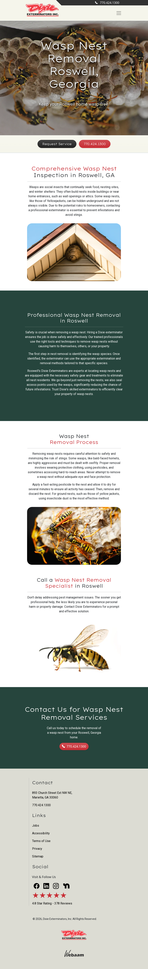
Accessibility (41, 833)
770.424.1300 (107, 3)
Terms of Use (41, 841)
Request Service (57, 144)
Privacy (37, 849)
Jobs (35, 825)
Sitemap (37, 856)
